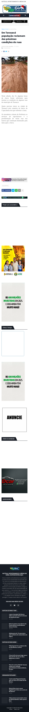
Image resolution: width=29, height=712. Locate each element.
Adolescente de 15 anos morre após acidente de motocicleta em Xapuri (18, 635)
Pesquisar (25, 15)
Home (10, 709)
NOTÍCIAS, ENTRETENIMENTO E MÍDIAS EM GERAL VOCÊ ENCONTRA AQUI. (14, 2)
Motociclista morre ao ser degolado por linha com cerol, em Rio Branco (18, 690)
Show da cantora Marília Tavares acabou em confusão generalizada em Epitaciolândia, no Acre (18, 667)
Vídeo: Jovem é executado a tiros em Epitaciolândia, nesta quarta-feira (18, 699)
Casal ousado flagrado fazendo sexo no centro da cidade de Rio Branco (17, 680)
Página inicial (5, 29)
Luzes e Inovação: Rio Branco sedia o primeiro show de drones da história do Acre (18, 616)
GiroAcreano (19, 707)
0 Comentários (6, 48)
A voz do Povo (12, 29)
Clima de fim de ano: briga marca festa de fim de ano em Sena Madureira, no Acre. (18, 657)
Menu (4, 15)
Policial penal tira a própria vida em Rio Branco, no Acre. (18, 646)
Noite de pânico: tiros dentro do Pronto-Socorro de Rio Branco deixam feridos (17, 625)
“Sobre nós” (17, 709)
